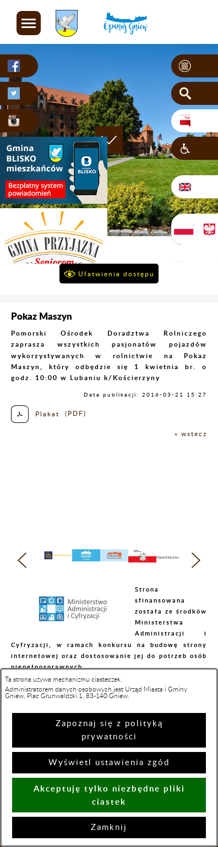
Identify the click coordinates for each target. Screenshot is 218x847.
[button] (29, 23)
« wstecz (191, 434)
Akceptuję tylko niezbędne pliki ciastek (109, 795)
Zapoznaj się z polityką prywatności (109, 730)
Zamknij (109, 827)
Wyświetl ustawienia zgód (109, 763)
